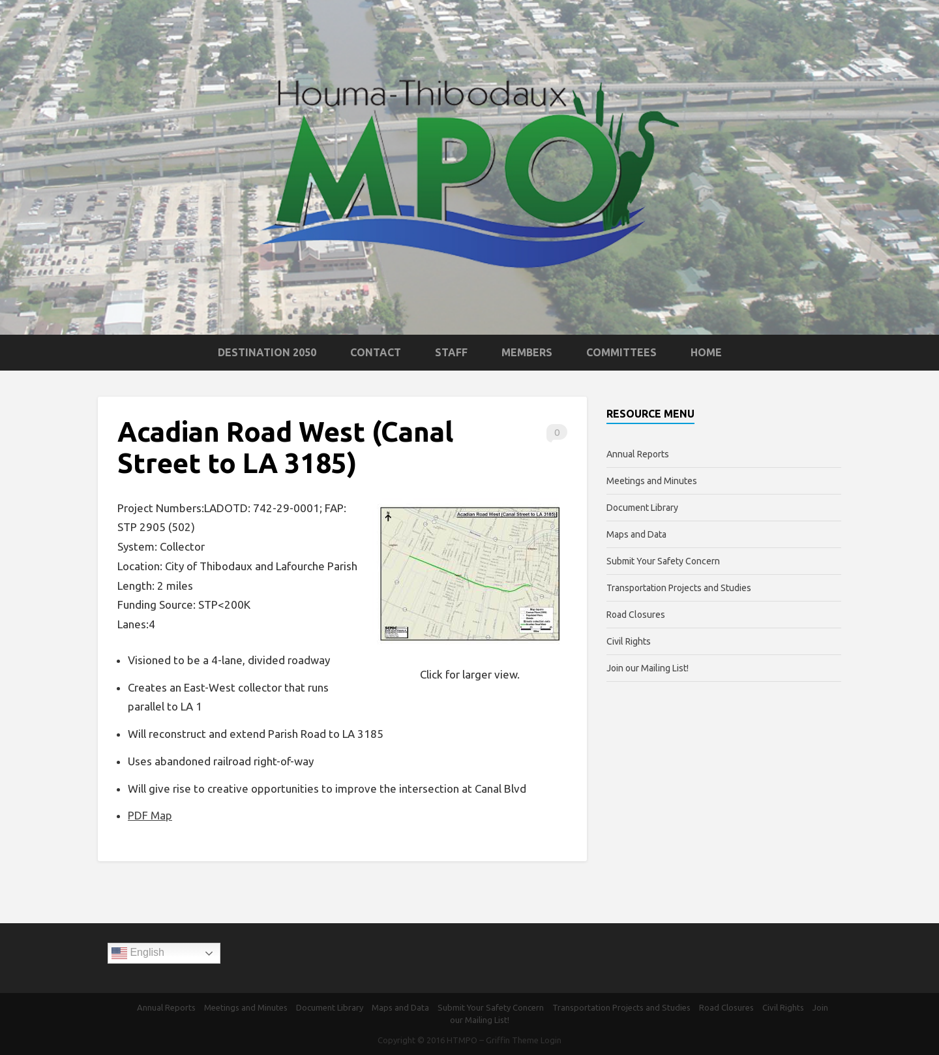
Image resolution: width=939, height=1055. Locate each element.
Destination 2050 (267, 352)
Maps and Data (636, 534)
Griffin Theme (512, 1040)
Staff (451, 352)
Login (551, 1040)
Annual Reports (637, 454)
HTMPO (462, 1040)
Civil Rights (628, 641)
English (138, 953)
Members (526, 352)
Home (706, 352)
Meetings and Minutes (651, 481)
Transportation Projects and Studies (678, 588)
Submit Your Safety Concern (663, 561)
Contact (375, 352)
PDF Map (150, 815)
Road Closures (635, 614)
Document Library (642, 507)
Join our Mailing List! (647, 668)
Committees (621, 352)
